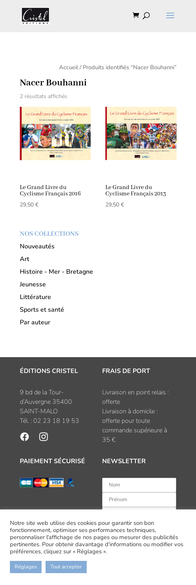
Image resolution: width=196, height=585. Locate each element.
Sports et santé (42, 309)
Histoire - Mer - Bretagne (56, 271)
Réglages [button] (26, 566)
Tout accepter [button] (66, 566)
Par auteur (35, 322)
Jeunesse (33, 284)
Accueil (68, 67)
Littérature (35, 297)
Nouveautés (37, 246)
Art (24, 259)
